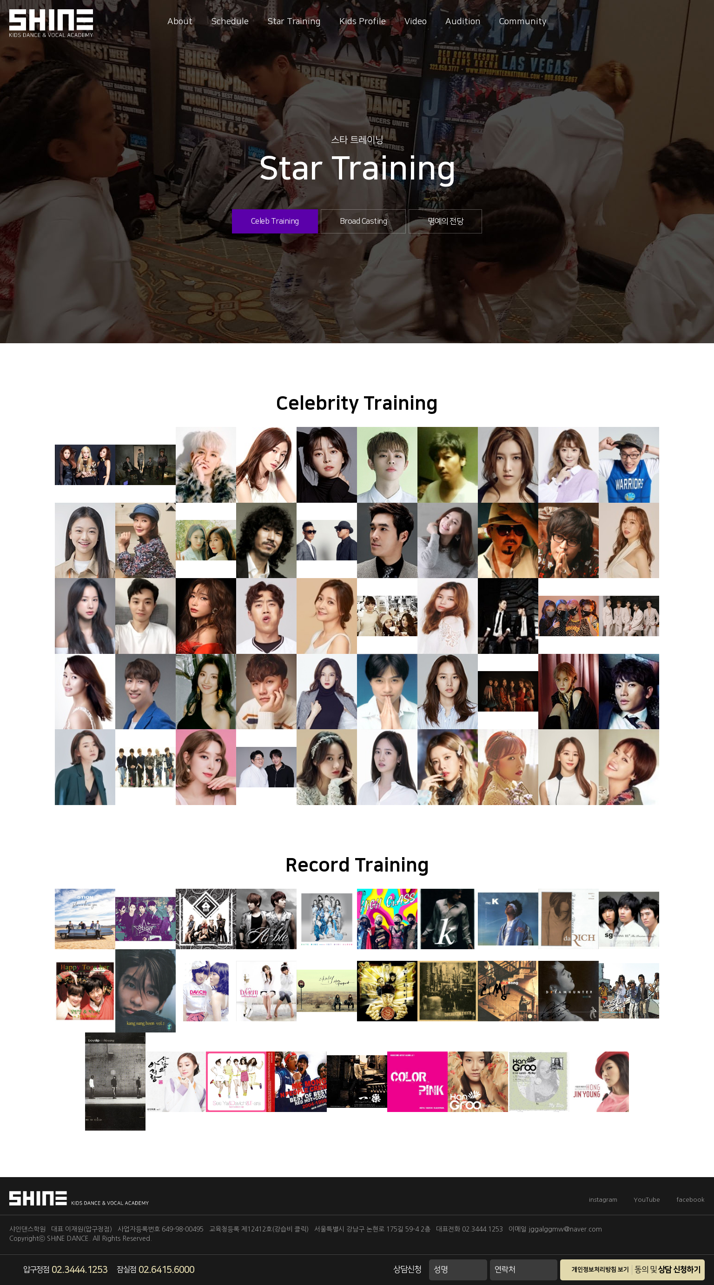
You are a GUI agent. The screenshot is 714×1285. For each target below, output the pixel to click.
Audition (463, 22)
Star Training (294, 22)
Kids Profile (362, 22)
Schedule (230, 22)
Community (523, 22)
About (179, 22)
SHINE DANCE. (69, 1238)
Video (415, 22)
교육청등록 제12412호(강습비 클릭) (259, 1229)
